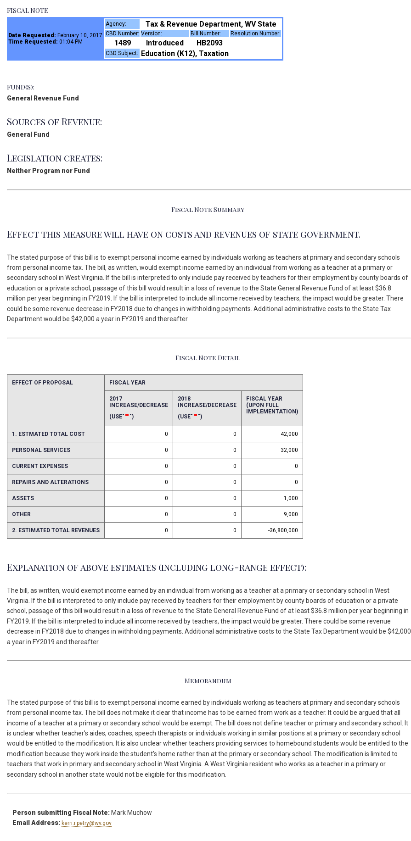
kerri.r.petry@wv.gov (87, 823)
